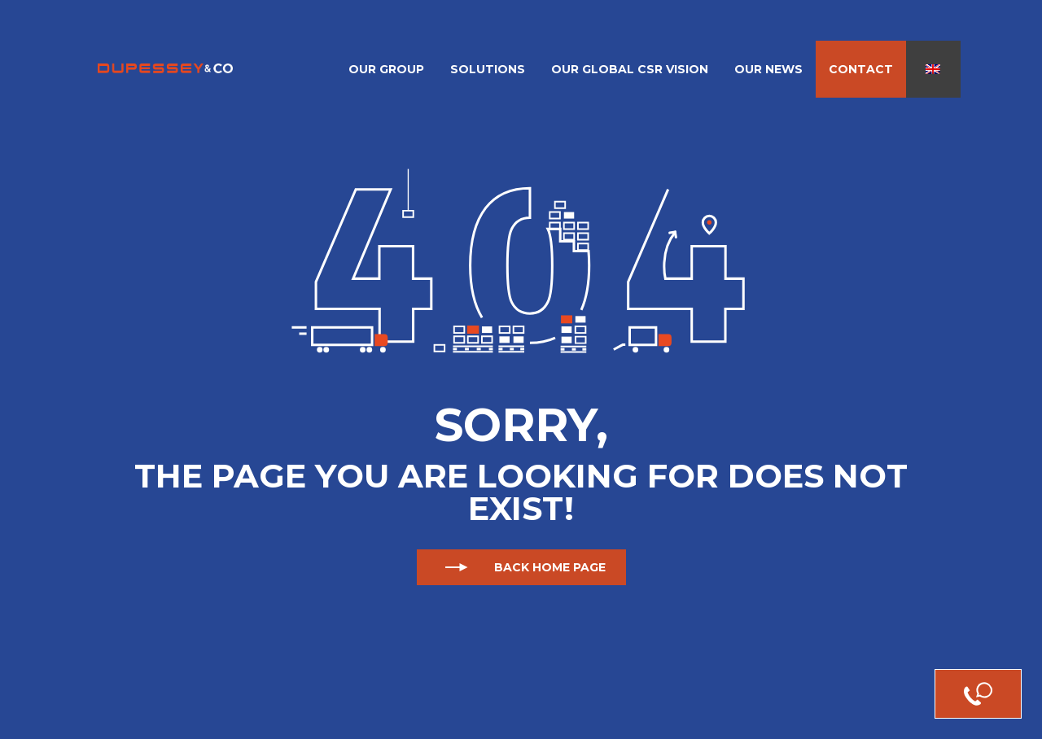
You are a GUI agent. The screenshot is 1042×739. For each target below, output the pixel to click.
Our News (768, 69)
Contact (861, 69)
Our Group (386, 69)
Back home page (521, 567)
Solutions (487, 69)
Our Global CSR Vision (629, 69)
